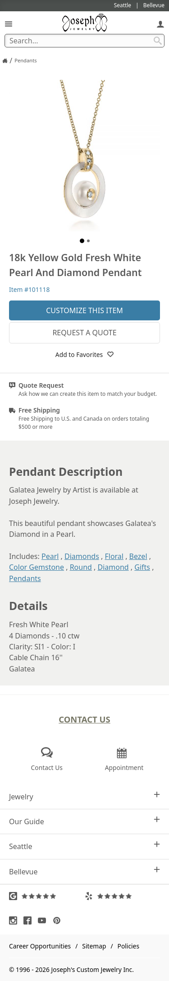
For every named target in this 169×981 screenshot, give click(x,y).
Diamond (113, 567)
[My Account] (160, 24)
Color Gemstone (36, 567)
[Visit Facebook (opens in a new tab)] (29, 920)
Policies (128, 946)
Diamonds (81, 556)
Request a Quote (84, 333)
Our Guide (84, 821)
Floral (114, 556)
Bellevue (84, 871)
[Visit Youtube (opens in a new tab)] (44, 920)
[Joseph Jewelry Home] (5, 60)
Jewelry (84, 796)
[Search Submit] (157, 40)
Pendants (25, 578)
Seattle (84, 846)
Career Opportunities (40, 946)
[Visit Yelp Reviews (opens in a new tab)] (122, 896)
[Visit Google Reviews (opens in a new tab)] (47, 896)
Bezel (138, 556)
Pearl (50, 556)
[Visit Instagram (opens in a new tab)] (15, 920)
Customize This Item (84, 310)
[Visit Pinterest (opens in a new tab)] (59, 920)
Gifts (142, 567)
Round (81, 567)
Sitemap (94, 946)
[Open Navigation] (9, 24)
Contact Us (84, 719)
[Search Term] (84, 40)
